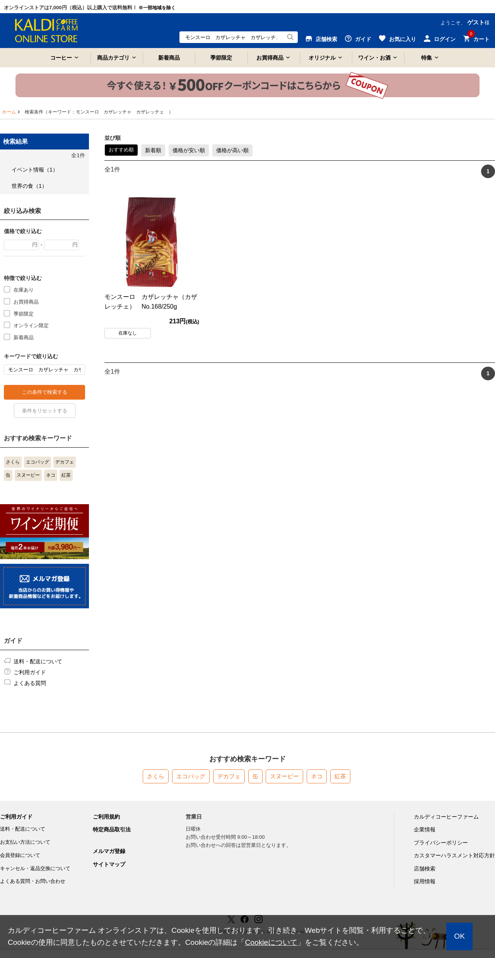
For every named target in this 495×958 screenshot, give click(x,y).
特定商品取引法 (112, 829)
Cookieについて (271, 942)
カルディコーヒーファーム (446, 817)
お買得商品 (269, 58)
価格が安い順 (188, 150)
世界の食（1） (29, 186)
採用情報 (424, 881)
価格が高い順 (232, 150)
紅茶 (66, 475)
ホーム (9, 112)
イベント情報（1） (35, 170)
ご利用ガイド (30, 672)
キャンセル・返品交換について (35, 868)
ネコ (50, 475)
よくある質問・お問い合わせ (32, 881)
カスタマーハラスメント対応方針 (454, 855)
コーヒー (61, 58)
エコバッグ (37, 462)
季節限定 (221, 58)
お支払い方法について (25, 842)
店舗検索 (424, 868)
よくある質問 (30, 683)
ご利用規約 (106, 817)
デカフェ (64, 462)
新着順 (153, 150)
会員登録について (20, 855)
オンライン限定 (31, 325)
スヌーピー (28, 475)
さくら (13, 462)
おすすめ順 (121, 150)
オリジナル (322, 58)
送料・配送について (38, 661)
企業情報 (424, 829)
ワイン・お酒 (374, 58)
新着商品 (169, 58)
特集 (426, 58)
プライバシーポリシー (441, 843)
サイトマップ (109, 864)
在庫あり (24, 289)
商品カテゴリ (113, 58)
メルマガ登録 (109, 851)
